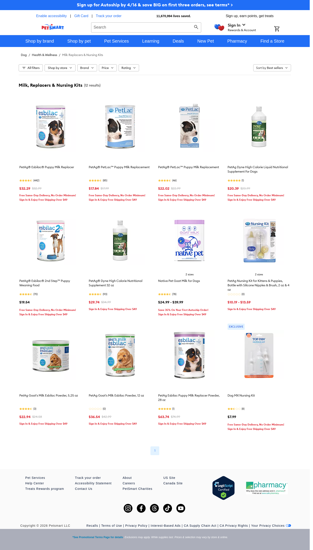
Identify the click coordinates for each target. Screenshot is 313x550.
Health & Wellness (44, 55)
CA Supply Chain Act (200, 525)
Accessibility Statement (93, 483)
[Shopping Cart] (282, 29)
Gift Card (81, 16)
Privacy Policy (136, 525)
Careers (129, 483)
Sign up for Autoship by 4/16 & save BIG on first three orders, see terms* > (155, 4)
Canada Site (173, 483)
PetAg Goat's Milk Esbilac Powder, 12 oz (116, 395)
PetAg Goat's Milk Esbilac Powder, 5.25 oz (48, 395)
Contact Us (83, 488)
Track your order (108, 16)
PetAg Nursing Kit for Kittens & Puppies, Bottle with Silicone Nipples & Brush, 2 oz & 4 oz (258, 285)
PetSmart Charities (137, 488)
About (127, 478)
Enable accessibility (51, 16)
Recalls (92, 525)
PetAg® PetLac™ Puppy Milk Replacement (119, 167)
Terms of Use (111, 525)
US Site (169, 478)
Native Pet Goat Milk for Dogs (179, 281)
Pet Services (35, 478)
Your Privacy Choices (271, 525)
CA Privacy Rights (234, 525)
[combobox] (146, 26)
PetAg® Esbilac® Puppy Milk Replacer (46, 167)
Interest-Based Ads (166, 525)
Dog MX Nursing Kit (241, 395)
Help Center (34, 483)
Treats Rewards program (44, 488)
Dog (24, 55)
